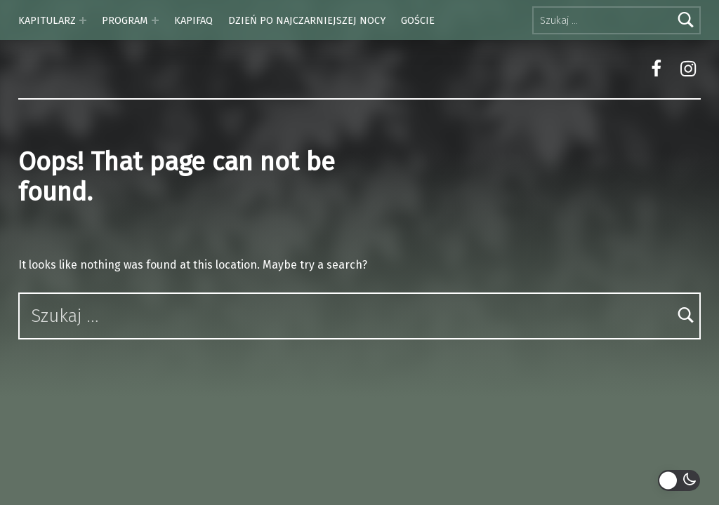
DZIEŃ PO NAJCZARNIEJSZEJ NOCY (306, 20)
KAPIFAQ (193, 20)
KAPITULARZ (47, 20)
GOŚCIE (418, 20)
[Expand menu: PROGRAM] (155, 20)
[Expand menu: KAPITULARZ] (82, 20)
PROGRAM (124, 20)
